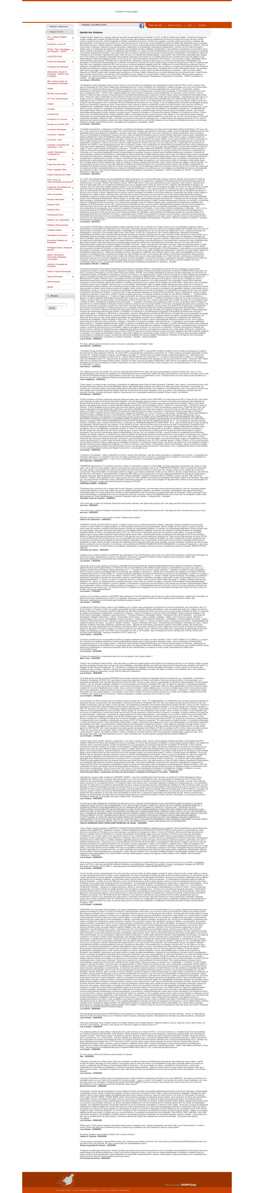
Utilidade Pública (54, 230)
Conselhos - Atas (54, 140)
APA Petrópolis (53, 282)
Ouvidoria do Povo (55, 215)
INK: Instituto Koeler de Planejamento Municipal (57, 82)
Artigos (50, 88)
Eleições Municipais (55, 199)
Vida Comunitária (54, 194)
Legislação (52, 159)
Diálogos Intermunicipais (57, 225)
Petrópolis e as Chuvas (57, 119)
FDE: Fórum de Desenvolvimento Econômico (59, 181)
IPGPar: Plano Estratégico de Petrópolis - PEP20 (58, 50)
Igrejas (50, 287)
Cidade (50, 104)
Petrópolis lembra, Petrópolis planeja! (59, 249)
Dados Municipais (55, 277)
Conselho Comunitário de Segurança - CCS (58, 146)
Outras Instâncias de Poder (59, 175)
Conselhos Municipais (56, 129)
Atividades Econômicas (57, 235)
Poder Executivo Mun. (56, 164)
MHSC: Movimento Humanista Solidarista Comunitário (56, 257)
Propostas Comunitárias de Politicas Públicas (59, 188)
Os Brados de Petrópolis (57, 67)
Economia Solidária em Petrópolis (57, 241)
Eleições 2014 (53, 210)
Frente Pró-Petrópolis (56, 62)
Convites (51, 109)
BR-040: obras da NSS (57, 94)
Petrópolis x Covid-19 (56, 44)
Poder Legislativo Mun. (57, 169)
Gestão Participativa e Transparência (56, 153)
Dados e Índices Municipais (59, 271)
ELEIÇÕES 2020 (54, 56)
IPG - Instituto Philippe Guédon (56, 38)
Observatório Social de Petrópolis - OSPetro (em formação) (58, 74)
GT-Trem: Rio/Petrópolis (57, 99)
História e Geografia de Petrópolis (57, 265)
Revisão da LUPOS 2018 (58, 124)
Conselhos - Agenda (56, 135)
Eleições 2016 (53, 204)
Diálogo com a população (58, 220)
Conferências (53, 114)
